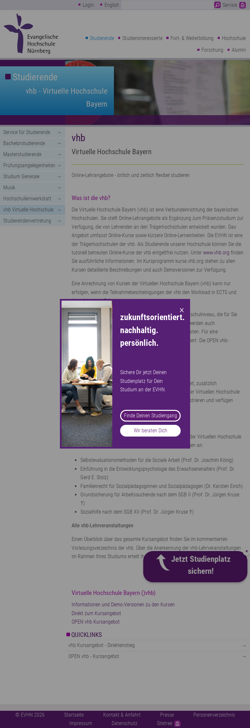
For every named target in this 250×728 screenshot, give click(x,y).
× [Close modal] (181, 309)
